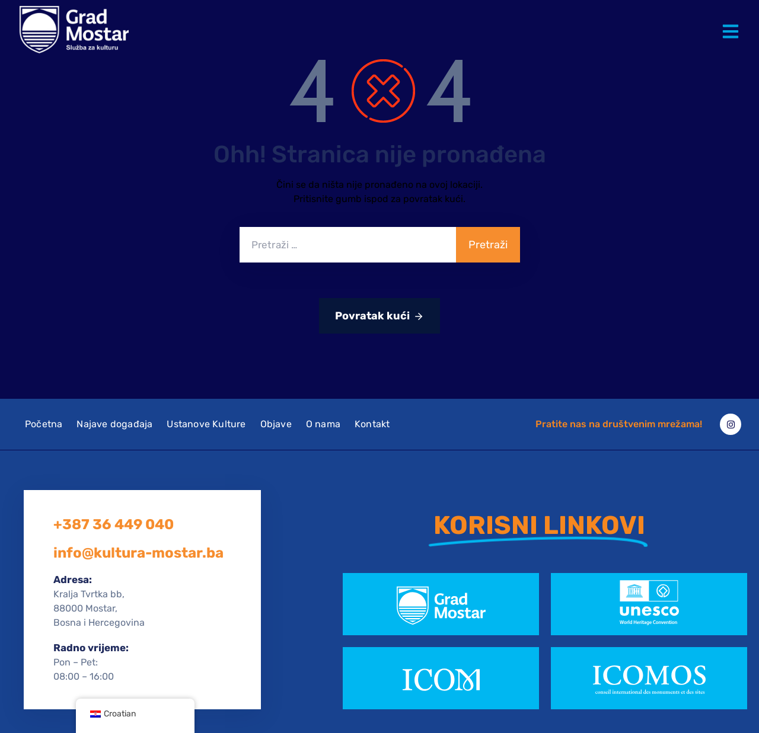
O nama (323, 424)
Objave (276, 424)
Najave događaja (114, 424)
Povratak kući (379, 316)
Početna (43, 424)
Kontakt (372, 424)
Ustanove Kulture (206, 424)
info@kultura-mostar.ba (138, 553)
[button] (733, 22)
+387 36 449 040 (113, 524)
